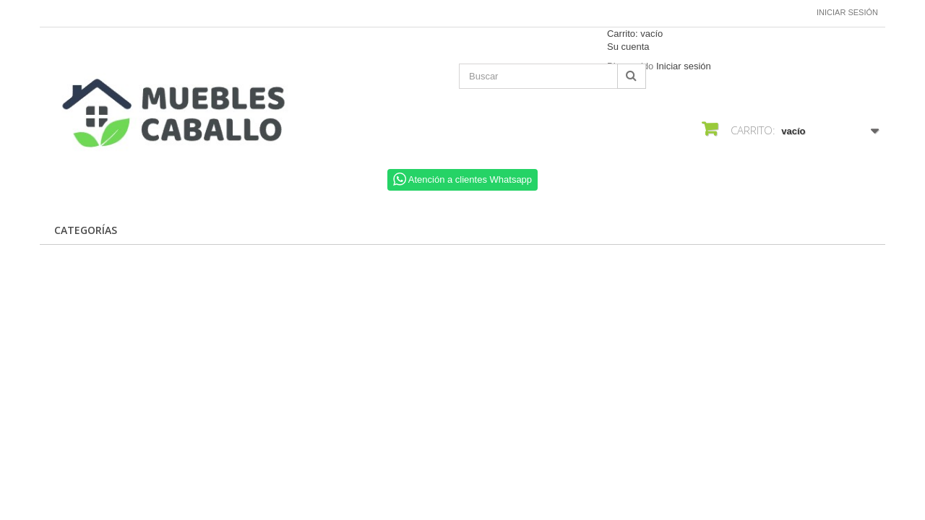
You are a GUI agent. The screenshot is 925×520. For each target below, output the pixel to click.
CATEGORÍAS (85, 230)
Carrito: (635, 33)
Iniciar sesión (847, 12)
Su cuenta (628, 46)
